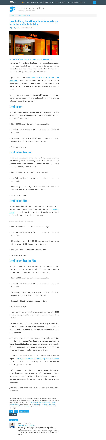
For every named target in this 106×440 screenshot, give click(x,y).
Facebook (36, 404)
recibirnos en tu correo (24, 406)
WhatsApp (52, 404)
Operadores (13, 414)
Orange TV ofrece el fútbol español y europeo (38, 358)
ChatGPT (32, 2)
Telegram (12, 406)
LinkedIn (32, 425)
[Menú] (12, 2)
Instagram (45, 404)
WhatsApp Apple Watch (43, 2)
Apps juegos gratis (57, 2)
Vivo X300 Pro (67, 2)
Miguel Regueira (14, 28)
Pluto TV (25, 2)
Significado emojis (78, 2)
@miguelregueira (23, 425)
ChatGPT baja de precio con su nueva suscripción (32, 59)
